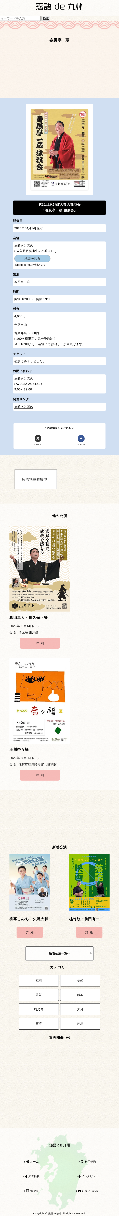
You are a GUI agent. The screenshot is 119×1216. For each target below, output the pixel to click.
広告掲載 (32, 1176)
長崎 (80, 980)
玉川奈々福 (19, 750)
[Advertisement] (59, 71)
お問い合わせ (88, 1191)
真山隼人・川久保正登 (28, 618)
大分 (80, 1009)
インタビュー (88, 1176)
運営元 (32, 1191)
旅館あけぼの (23, 406)
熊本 (80, 995)
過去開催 (59, 1038)
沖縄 (80, 1023)
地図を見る (32, 258)
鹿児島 (38, 1009)
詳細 (40, 643)
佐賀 (39, 995)
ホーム (32, 1161)
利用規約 (88, 1161)
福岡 (39, 980)
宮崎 (39, 1023)
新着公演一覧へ (70, 953)
